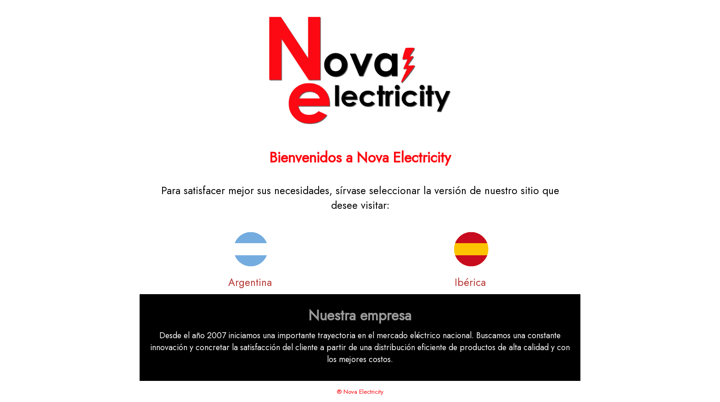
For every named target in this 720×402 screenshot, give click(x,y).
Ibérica (470, 282)
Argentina (250, 282)
